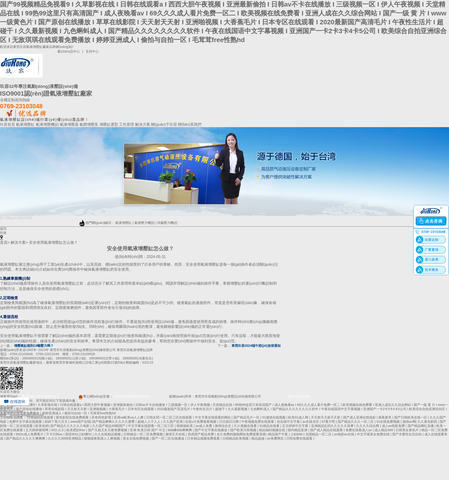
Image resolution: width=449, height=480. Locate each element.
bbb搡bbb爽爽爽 (180, 430)
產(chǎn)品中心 (68, 51)
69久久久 (58, 430)
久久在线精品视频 (108, 434)
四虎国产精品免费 (201, 434)
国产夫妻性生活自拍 (407, 434)
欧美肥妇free (76, 430)
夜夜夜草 (385, 417)
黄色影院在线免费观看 (73, 417)
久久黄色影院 (427, 421)
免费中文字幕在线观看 (26, 421)
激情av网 (409, 421)
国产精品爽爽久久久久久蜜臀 (114, 421)
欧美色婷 (41, 426)
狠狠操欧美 (185, 426)
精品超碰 (258, 438)
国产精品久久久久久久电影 (70, 426)
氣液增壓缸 (26, 124)
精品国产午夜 (278, 434)
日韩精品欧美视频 (236, 438)
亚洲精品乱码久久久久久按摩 (333, 426)
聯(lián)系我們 (189, 124)
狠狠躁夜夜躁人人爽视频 (102, 438)
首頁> (5, 242)
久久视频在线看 (246, 426)
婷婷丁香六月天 (57, 421)
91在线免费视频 (389, 421)
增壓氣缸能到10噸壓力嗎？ (34, 345)
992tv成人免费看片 (30, 434)
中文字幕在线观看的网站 (213, 417)
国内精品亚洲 (298, 430)
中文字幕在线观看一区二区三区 (151, 426)
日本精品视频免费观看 (204, 438)
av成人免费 (204, 426)
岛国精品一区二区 (319, 434)
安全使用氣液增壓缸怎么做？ (53, 242)
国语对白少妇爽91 (79, 434)
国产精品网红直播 (421, 426)
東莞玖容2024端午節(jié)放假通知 (256, 345)
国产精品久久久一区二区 (356, 421)
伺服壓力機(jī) (167, 223)
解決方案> (19, 242)
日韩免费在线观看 (299, 438)
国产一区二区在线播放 (168, 438)
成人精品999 (384, 430)
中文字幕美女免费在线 (374, 434)
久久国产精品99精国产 (109, 426)
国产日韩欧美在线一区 (411, 417)
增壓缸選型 (109, 124)
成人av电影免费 (394, 426)
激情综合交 (223, 426)
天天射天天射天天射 (326, 417)
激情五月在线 (175, 434)
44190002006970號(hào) (131, 396)
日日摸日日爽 (229, 421)
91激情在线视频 (274, 417)
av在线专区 (311, 421)
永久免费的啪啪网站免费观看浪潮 (242, 434)
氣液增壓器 (70, 124)
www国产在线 (80, 421)
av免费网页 (276, 438)
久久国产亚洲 (173, 421)
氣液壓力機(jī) (144, 223)
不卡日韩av (55, 434)
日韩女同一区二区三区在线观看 (169, 417)
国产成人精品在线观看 (327, 430)
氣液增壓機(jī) (48, 124)
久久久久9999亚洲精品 (65, 438)
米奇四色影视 (101, 417)
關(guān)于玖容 (164, 124)
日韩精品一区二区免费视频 (143, 434)
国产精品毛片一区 (247, 417)
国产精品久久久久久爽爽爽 (26, 438)
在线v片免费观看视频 (201, 421)
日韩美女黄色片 (408, 430)
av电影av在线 (344, 434)
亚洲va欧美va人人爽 (129, 417)
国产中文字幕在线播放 (211, 430)
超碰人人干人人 (149, 421)
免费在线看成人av (359, 430)
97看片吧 (329, 421)
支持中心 (92, 51)
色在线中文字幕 (289, 421)
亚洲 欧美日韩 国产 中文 (148, 430)
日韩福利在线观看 (40, 417)
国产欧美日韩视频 (243, 430)
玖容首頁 (8, 124)
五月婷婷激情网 (37, 430)
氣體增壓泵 (89, 124)
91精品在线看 (269, 426)
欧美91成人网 (298, 417)
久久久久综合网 (368, 426)
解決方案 (143, 124)
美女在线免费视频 (136, 438)
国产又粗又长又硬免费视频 (108, 430)
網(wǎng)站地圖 (294, 396)
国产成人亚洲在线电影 (360, 417)
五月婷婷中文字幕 (295, 426)
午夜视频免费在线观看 (258, 421)
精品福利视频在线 (272, 430)
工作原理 (127, 124)
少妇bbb (297, 434)
